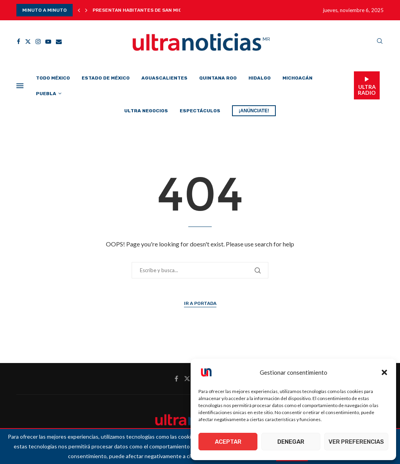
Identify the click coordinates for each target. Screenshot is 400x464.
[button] (384, 372)
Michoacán (297, 78)
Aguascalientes (164, 78)
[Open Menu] (19, 85)
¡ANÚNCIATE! (254, 110)
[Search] (380, 41)
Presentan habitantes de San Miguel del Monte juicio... (167, 10)
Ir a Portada (200, 303)
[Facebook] (18, 41)
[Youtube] (48, 41)
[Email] (58, 41)
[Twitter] (28, 41)
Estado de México (106, 78)
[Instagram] (38, 41)
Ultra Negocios (146, 110)
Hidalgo (259, 78)
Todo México (53, 78)
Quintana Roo (218, 78)
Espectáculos (200, 110)
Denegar (290, 441)
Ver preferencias (356, 441)
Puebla (46, 93)
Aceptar (228, 441)
